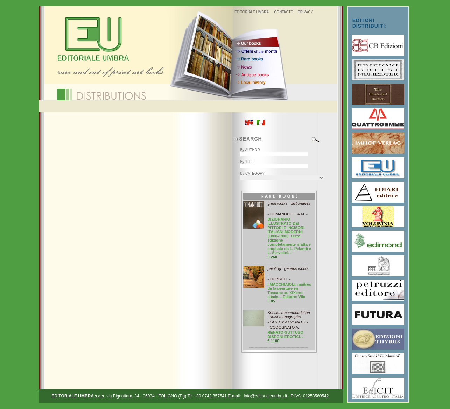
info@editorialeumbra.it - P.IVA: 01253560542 (286, 396)
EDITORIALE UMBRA (251, 12)
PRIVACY (305, 12)
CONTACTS (283, 12)
